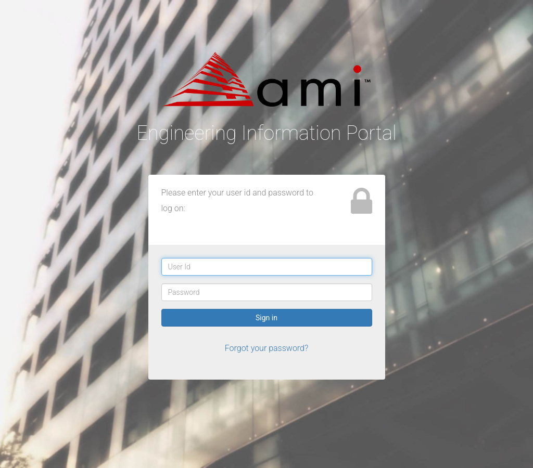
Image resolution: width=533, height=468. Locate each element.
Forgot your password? (267, 348)
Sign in (266, 318)
